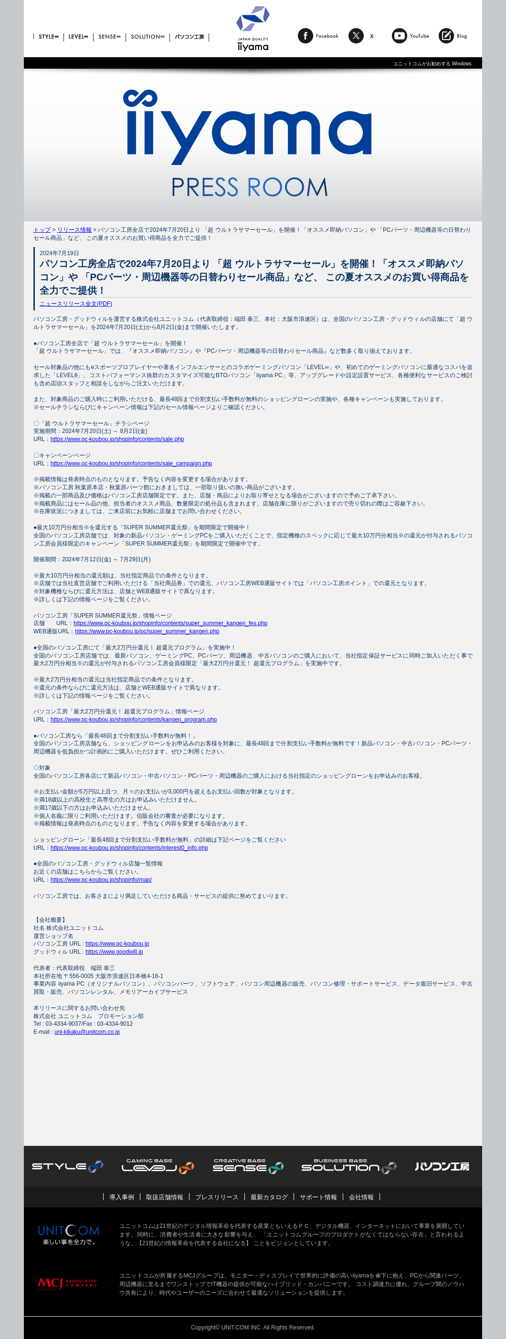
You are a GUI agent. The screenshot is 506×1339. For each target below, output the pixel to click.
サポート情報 (318, 1197)
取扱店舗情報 (164, 1197)
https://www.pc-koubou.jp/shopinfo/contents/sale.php (117, 439)
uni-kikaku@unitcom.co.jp (87, 1032)
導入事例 (121, 1197)
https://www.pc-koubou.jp (117, 943)
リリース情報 (74, 230)
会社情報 (361, 1197)
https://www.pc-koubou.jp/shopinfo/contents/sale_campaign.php (131, 463)
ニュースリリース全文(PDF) (76, 303)
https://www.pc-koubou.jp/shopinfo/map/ (101, 879)
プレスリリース (217, 1197)
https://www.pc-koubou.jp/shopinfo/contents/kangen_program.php (134, 719)
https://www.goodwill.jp (114, 951)
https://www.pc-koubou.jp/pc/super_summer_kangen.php (147, 631)
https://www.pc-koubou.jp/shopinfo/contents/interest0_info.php (129, 848)
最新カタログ (269, 1197)
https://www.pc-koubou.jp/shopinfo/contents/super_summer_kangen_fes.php (170, 623)
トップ (42, 230)
